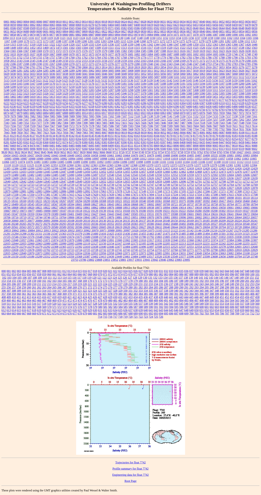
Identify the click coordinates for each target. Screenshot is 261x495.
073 (115, 274)
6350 (46, 106)
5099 (163, 77)
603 (217, 306)
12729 (70, 184)
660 (247, 310)
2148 (52, 60)
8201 (65, 139)
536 (135, 303)
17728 (15, 197)
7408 (111, 122)
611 (257, 306)
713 (257, 313)
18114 (254, 197)
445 (191, 297)
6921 (130, 113)
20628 (150, 227)
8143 (78, 135)
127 (130, 277)
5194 (202, 83)
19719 (22, 217)
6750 (163, 109)
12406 (102, 168)
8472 (19, 145)
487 (146, 300)
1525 (196, 47)
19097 (55, 210)
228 (125, 284)
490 (161, 300)
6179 (228, 100)
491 (166, 300)
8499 (111, 145)
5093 (137, 77)
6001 (241, 96)
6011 (19, 100)
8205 (85, 139)
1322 (52, 44)
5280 (72, 90)
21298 (22, 233)
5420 (98, 96)
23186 (30, 256)
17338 (14, 194)
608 (242, 306)
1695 (215, 54)
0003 (19, 21)
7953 (59, 132)
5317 (241, 90)
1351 (202, 44)
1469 (46, 47)
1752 (19, 57)
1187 (52, 41)
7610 (228, 126)
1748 (248, 54)
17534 (174, 194)
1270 (149, 41)
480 (110, 300)
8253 (228, 139)
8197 (39, 139)
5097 (157, 77)
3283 (33, 70)
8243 (202, 139)
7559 (33, 126)
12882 (30, 191)
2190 (39, 64)
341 (181, 290)
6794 (228, 109)
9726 (122, 152)
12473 (222, 171)
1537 (235, 47)
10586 (222, 155)
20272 (38, 223)
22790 (214, 250)
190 (191, 280)
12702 (206, 181)
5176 (91, 83)
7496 (189, 122)
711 (247, 313)
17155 (150, 191)
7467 (176, 122)
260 (29, 287)
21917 (150, 240)
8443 (209, 142)
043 (222, 271)
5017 (189, 70)
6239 (59, 103)
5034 (39, 73)
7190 (98, 119)
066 (80, 274)
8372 (59, 142)
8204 (78, 139)
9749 (141, 152)
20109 (78, 220)
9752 (154, 152)
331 (130, 290)
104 (14, 277)
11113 (247, 161)
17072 (110, 191)
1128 (108, 38)
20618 (110, 227)
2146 (39, 60)
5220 (78, 86)
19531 (150, 214)
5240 (209, 86)
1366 (235, 44)
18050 (158, 197)
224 (105, 284)
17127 (134, 191)
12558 (182, 175)
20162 (182, 220)
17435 (102, 194)
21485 (182, 233)
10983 (246, 155)
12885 (54, 191)
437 (151, 297)
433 (130, 297)
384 (140, 293)
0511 (45, 28)
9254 (65, 148)
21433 (118, 233)
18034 (150, 197)
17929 (78, 197)
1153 (172, 38)
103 (9, 277)
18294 (78, 201)
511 (9, 303)
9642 (37, 152)
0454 (202, 24)
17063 (102, 191)
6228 (46, 103)
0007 (46, 21)
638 (135, 310)
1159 (210, 38)
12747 (150, 184)
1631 (254, 51)
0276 (98, 24)
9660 (89, 152)
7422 (130, 122)
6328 (241, 103)
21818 (198, 237)
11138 (38, 165)
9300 (163, 148)
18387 (198, 201)
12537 (102, 175)
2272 (85, 64)
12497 (94, 175)
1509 (98, 47)
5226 (117, 86)
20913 (47, 230)
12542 (126, 175)
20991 (119, 230)
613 (9, 310)
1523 (189, 47)
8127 (33, 135)
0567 (85, 28)
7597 (157, 126)
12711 (238, 181)
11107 (209, 161)
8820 (163, 145)
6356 (78, 106)
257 (14, 287)
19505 (134, 214)
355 (252, 290)
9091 (6, 148)
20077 (31, 220)
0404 (111, 24)
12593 (222, 175)
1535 (222, 47)
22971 (126, 253)
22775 (198, 250)
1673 (91, 54)
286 (161, 287)
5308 (196, 90)
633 (110, 310)
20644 (174, 227)
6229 (52, 103)
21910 (142, 240)
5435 (163, 96)
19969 (142, 217)
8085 (215, 132)
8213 (137, 139)
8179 (215, 135)
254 (257, 284)
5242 (222, 86)
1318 (33, 44)
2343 (170, 64)
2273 (91, 64)
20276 (46, 223)
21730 (110, 237)
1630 (248, 51)
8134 (52, 135)
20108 (70, 220)
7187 (78, 119)
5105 (202, 77)
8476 (33, 145)
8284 (13, 142)
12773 (14, 188)
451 (222, 297)
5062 (196, 73)
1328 (85, 44)
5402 (13, 96)
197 (227, 280)
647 (181, 310)
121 (99, 277)
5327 (52, 93)
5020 (209, 70)
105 (19, 277)
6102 (170, 100)
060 (49, 274)
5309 (202, 90)
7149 (176, 116)
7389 (72, 122)
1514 (130, 47)
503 (227, 300)
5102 (183, 77)
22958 (110, 253)
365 (44, 293)
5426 (137, 96)
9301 (170, 148)
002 (14, 271)
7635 (46, 129)
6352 (52, 106)
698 (181, 313)
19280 (198, 210)
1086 (209, 34)
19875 (102, 217)
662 (257, 310)
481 (115, 300)
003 (19, 271)
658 (237, 310)
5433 (150, 96)
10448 (62, 155)
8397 (163, 142)
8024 (131, 132)
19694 (254, 214)
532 (115, 303)
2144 (26, 60)
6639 (85, 109)
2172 (202, 60)
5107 (215, 77)
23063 (222, 253)
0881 (72, 34)
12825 (214, 188)
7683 (163, 129)
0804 (65, 31)
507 (247, 300)
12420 (206, 168)
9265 (98, 148)
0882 (78, 34)
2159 (124, 60)
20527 (214, 223)
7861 (33, 132)
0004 (26, 21)
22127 (94, 243)
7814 (235, 129)
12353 (54, 165)
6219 (248, 100)
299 (227, 287)
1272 (162, 41)
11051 (190, 158)
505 (237, 300)
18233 (46, 201)
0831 (150, 31)
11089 (76, 161)
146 (226, 277)
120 (94, 277)
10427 (240, 152)
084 (171, 274)
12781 (70, 188)
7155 (215, 116)
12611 (30, 178)
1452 (33, 47)
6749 (157, 109)
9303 (183, 148)
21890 (102, 240)
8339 (39, 142)
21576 (30, 237)
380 (120, 293)
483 (125, 300)
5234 (170, 86)
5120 (32, 80)
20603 (94, 227)
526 (85, 303)
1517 (150, 47)
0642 (209, 28)
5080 (52, 77)
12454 (118, 171)
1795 (254, 57)
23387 (86, 256)
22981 (150, 253)
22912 (54, 253)
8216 (157, 139)
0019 (111, 21)
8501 (117, 145)
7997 (91, 132)
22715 (54, 250)
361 (24, 293)
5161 (248, 80)
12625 (142, 178)
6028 (98, 100)
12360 (70, 165)
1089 (228, 34)
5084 (78, 77)
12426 (238, 168)
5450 (209, 96)
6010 (13, 100)
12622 (118, 178)
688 (130, 313)
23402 (94, 256)
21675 (78, 237)
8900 (209, 145)
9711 (115, 152)
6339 (33, 106)
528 (95, 303)
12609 (14, 178)
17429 (94, 194)
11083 (45, 161)
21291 (7, 233)
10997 (95, 158)
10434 (7, 155)
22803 (222, 250)
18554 (38, 204)
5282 (85, 90)
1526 (202, 47)
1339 (130, 44)
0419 (150, 24)
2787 (6, 67)
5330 (72, 93)
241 (191, 284)
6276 (78, 103)
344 (196, 290)
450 (217, 297)
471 (64, 300)
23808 (98, 259)
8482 (59, 145)
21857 (22, 240)
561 (3, 306)
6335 (6, 106)
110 (45, 277)
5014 (170, 70)
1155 (184, 38)
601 (206, 306)
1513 (124, 47)
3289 (72, 70)
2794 (46, 67)
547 (191, 303)
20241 (254, 220)
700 (191, 313)
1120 (56, 38)
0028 (143, 21)
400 (222, 293)
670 (39, 313)
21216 (214, 230)
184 (161, 280)
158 (29, 280)
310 (24, 290)
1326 (72, 44)
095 (227, 274)
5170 (52, 83)
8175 (196, 135)
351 (232, 290)
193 (206, 280)
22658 (14, 250)
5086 (91, 77)
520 (54, 303)
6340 (39, 106)
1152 (165, 38)
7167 (26, 119)
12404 (94, 168)
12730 (78, 184)
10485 (158, 155)
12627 (158, 178)
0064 (46, 24)
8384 (111, 142)
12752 (190, 184)
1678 (117, 54)
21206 (206, 230)
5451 (215, 96)
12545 (142, 175)
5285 (104, 90)
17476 (142, 194)
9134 (59, 148)
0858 (13, 34)
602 (212, 306)
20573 (38, 227)
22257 (254, 243)
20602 (86, 227)
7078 (7, 116)
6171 (215, 100)
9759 (187, 152)
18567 (54, 204)
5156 (215, 80)
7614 (254, 126)
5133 (111, 80)
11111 (232, 161)
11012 (142, 158)
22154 (110, 243)
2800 (85, 67)
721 (135, 316)
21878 (62, 240)
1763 (91, 57)
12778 (46, 188)
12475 (230, 171)
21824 (206, 237)
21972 (206, 240)
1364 (222, 44)
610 (252, 306)
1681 (130, 54)
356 (257, 290)
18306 (94, 201)
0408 (137, 24)
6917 (104, 113)
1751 (13, 57)
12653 (110, 181)
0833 (163, 31)
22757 (166, 250)
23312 (46, 256)
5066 (222, 73)
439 (161, 297)
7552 (254, 122)
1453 (39, 47)
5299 (137, 90)
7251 (189, 119)
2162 (137, 60)
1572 (59, 51)
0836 (183, 31)
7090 (78, 116)
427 (100, 297)
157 (24, 280)
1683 (143, 54)
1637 (33, 54)
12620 (102, 178)
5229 (137, 86)
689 (135, 313)
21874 (54, 240)
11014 (150, 158)
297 (217, 287)
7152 (195, 116)
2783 (235, 64)
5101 (176, 77)
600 (201, 306)
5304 (170, 90)
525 (80, 303)
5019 (202, 70)
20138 (150, 220)
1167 (7, 41)
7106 (118, 116)
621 (49, 310)
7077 (254, 113)
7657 (91, 129)
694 (161, 313)
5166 (26, 83)
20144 (158, 220)
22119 (86, 243)
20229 (246, 220)
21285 (245, 230)
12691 (174, 181)
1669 (65, 54)
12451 (94, 171)
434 (135, 297)
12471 (206, 171)
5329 (65, 93)
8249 (215, 139)
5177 (98, 83)
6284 (130, 103)
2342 (163, 64)
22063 (38, 243)
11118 (7, 165)
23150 (14, 256)
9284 (124, 148)
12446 (54, 171)
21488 (190, 233)
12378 (205, 165)
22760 (174, 250)
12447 (62, 171)
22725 (86, 250)
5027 (248, 70)
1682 (137, 54)
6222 (6, 103)
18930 (142, 207)
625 (69, 310)
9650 (56, 152)
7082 (33, 116)
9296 (157, 148)
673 (54, 313)
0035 (189, 21)
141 (201, 277)
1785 (202, 57)
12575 (206, 175)
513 (19, 303)
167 (74, 280)
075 (125, 274)
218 (74, 284)
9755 (167, 152)
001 (9, 271)
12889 (78, 191)
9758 (180, 152)
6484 (222, 106)
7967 (72, 132)
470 (59, 300)
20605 (102, 227)
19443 (110, 214)
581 (105, 306)
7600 (176, 126)
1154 (178, 38)
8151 (111, 135)
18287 (70, 201)
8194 (26, 139)
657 (232, 310)
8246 (209, 139)
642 (156, 310)
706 (222, 313)
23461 (126, 256)
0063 (39, 24)
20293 (62, 223)
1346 (170, 44)
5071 (248, 73)
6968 (176, 113)
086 (181, 274)
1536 (228, 47)
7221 (163, 119)
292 (191, 287)
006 (34, 271)
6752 (176, 109)
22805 (230, 250)
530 (105, 303)
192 (201, 280)
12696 (182, 181)
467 (44, 300)
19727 (30, 217)
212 (44, 284)
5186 (150, 83)
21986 (238, 240)
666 (19, 313)
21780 (142, 237)
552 (217, 303)
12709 (230, 181)
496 (191, 300)
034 (176, 271)
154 (9, 280)
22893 (46, 253)
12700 (190, 181)
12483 (38, 175)
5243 (228, 86)
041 (212, 271)
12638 (246, 178)
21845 (7, 240)
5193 (196, 83)
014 (74, 271)
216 (64, 284)
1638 (39, 54)
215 (59, 284)
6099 (157, 100)
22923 (70, 253)
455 (242, 297)
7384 (65, 122)
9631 (11, 152)
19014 (182, 207)
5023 (222, 70)
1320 (39, 44)
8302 (26, 142)
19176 (134, 210)
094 (222, 274)
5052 (143, 73)
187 (176, 280)
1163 (236, 38)
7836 (248, 129)
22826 (246, 250)
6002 (248, 96)
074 (120, 274)
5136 (130, 80)
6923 (143, 113)
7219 (150, 119)
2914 (196, 67)
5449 (202, 96)
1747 (241, 54)
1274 (175, 41)
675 (64, 313)
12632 (198, 178)
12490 (70, 175)
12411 (142, 168)
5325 (39, 93)
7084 (46, 116)
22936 (86, 253)
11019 (174, 158)
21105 (158, 230)
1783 (189, 57)
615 (19, 310)
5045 (98, 73)
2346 (189, 64)
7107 (124, 116)
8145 (91, 135)
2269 (65, 64)
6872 (248, 109)
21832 (222, 237)
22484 (126, 246)
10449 (70, 155)
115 (69, 277)
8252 (222, 139)
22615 (246, 246)
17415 (70, 194)
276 (110, 287)
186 (171, 280)
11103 (178, 161)
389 (166, 293)
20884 (31, 230)
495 (186, 300)
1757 (52, 57)
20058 (7, 220)
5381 (157, 93)
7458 (170, 122)
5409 (26, 96)
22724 (78, 250)
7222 (170, 119)
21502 (230, 233)
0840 (202, 31)
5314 (222, 90)
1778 (157, 57)
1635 (26, 54)
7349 (19, 122)
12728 (62, 184)
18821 (38, 207)
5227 (124, 86)
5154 (202, 80)
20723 (230, 227)
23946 (162, 259)
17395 (62, 194)
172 (100, 280)
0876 (46, 34)
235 (161, 284)
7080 (20, 116)
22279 (38, 246)
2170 (189, 60)
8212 (130, 139)
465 (34, 300)
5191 (183, 83)
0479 (254, 24)
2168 (176, 60)
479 (105, 300)
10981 (230, 155)
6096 (137, 100)
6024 (72, 100)
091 (206, 274)
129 (140, 277)
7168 (33, 119)
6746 (137, 109)
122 (104, 277)
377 (105, 293)
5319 (254, 90)
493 (176, 300)
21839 (246, 237)
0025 (130, 21)
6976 (202, 113)
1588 (163, 51)
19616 (214, 214)
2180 (248, 60)
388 (161, 293)
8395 (157, 142)
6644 (117, 109)
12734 (94, 184)
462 (19, 300)
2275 (104, 64)
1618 (196, 51)
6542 (6, 109)
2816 (117, 67)
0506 (13, 28)
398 (212, 293)
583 (115, 306)
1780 (170, 57)
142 (206, 277)
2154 (91, 60)
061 (54, 274)
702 (201, 313)
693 (156, 313)
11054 (206, 158)
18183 (30, 201)
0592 (157, 28)
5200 (241, 83)
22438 (94, 246)
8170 (170, 135)
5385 (176, 93)
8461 (248, 142)
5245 (241, 86)
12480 (14, 175)
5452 (222, 96)
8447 (222, 142)
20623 (134, 227)
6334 (254, 103)
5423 (117, 96)
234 (156, 284)
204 (3, 284)
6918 (111, 113)
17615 (230, 194)
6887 (59, 113)
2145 (33, 60)
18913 (126, 207)
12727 (54, 184)
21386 (86, 233)
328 (115, 290)
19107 (63, 210)
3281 (19, 70)
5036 (52, 73)
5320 (6, 93)
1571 (52, 51)
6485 (228, 106)
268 (69, 287)
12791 (142, 188)
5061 (189, 73)
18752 (206, 204)
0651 (6, 31)
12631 (190, 178)
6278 (91, 103)
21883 (86, 240)
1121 (63, 38)
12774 (22, 188)
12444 (38, 171)
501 (217, 300)
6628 (19, 109)
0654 (19, 31)
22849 (22, 253)
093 (217, 274)
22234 (214, 243)
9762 (200, 152)
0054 (235, 21)
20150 (174, 220)
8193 (19, 139)
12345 (46, 165)
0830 (143, 31)
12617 (78, 178)
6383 (143, 106)
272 (90, 287)
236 (166, 284)
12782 (78, 188)
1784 (196, 57)
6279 (98, 103)
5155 (209, 80)
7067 (235, 113)
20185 (206, 220)
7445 (157, 122)
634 (115, 310)
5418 (85, 96)
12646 (54, 181)
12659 (158, 181)
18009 (110, 197)
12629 (174, 178)
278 (120, 287)
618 (34, 310)
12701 (198, 181)
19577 (166, 214)
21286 (253, 230)
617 (29, 310)
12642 (22, 181)
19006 (174, 207)
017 (90, 271)
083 (166, 274)
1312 (247, 41)
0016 (98, 21)
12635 (222, 178)
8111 (248, 132)
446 (196, 297)
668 (29, 313)
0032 (170, 21)
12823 (198, 188)
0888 (98, 34)
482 (120, 300)
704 (212, 313)
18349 (150, 201)
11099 (147, 161)
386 (151, 293)
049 (252, 271)
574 (69, 306)
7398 (85, 122)
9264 (91, 148)
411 (19, 297)
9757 (174, 152)
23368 (78, 256)
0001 (6, 21)
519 (49, 303)
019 (100, 271)
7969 (78, 132)
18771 (238, 204)
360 (19, 293)
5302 (157, 90)
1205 (117, 41)
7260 (228, 119)
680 (90, 313)
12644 (38, 181)
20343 (102, 223)
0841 (209, 31)
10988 (32, 158)
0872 (19, 34)
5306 (183, 90)
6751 (170, 109)
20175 (198, 220)
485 (135, 300)
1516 (143, 47)
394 (191, 293)
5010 (143, 70)
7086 (59, 116)
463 (24, 300)
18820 (30, 207)
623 (59, 310)
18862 (94, 207)
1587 (157, 51)
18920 (134, 207)
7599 (170, 126)
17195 (182, 191)
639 (140, 310)
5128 (85, 80)
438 (156, 297)
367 (54, 293)
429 (110, 297)
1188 (58, 41)
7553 (6, 126)
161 (44, 280)
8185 (248, 135)
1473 (59, 47)
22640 (254, 246)
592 (161, 306)
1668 (59, 54)
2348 (202, 64)
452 (227, 297)
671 (44, 313)
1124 (82, 38)
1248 (136, 41)
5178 (104, 83)
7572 (72, 126)
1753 (26, 57)
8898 (196, 145)
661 (252, 310)
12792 (150, 188)
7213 (124, 119)
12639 (254, 178)
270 (80, 287)
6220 (254, 100)
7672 (143, 129)
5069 (241, 73)
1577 (91, 51)
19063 (238, 207)
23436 (110, 256)
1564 (6, 51)
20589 (62, 227)
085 (176, 274)
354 (247, 290)
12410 (134, 168)
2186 (13, 64)
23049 (198, 253)
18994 (166, 207)
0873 (26, 34)
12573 (198, 175)
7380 (52, 122)
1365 (228, 44)
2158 (117, 60)
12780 (62, 188)
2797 (65, 67)
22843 (14, 253)
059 (44, 274)
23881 (122, 259)
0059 (13, 24)
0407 (130, 24)
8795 (150, 145)
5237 (189, 86)
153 (3, 280)
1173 (45, 41)
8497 (98, 145)
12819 (166, 188)
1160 (217, 38)
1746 (235, 54)
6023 (65, 100)
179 (135, 280)
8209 (111, 139)
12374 (181, 165)
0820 (91, 31)
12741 (118, 184)
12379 (213, 165)
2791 (33, 67)
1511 (111, 47)
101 (257, 274)
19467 (126, 214)
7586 (111, 126)
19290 (206, 210)
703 (206, 313)
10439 (38, 155)
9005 (215, 145)
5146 (195, 80)
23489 (142, 256)
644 (166, 310)
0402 (104, 24)
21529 (254, 233)
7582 (98, 126)
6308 (209, 103)
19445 (118, 214)
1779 (163, 57)
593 (166, 306)
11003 (119, 158)
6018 (33, 100)
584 (120, 306)
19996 (182, 217)
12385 (7, 168)
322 (85, 290)
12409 (126, 168)
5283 (91, 90)
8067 (189, 132)
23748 (254, 256)
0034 (183, 21)
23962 (170, 259)
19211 (166, 210)
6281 (111, 103)
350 (227, 290)
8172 (176, 135)
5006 (117, 70)
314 (44, 290)
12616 (70, 178)
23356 (70, 256)
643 (161, 310)
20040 (222, 217)
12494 (78, 175)
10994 (71, 158)
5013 (163, 70)
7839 (254, 129)
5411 (39, 96)
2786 (254, 64)
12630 (182, 178)
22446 (110, 246)
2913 (189, 67)
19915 (126, 217)
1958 (6, 60)
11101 (162, 161)
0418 (143, 24)
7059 (222, 113)
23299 (38, 256)
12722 (22, 184)
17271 (222, 191)
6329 (248, 103)
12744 (134, 184)
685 (115, 313)
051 (3, 274)
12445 (46, 171)
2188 (26, 64)
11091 (92, 161)
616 (24, 310)
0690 (39, 31)
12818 (158, 188)
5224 (104, 86)
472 (69, 300)
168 (80, 280)
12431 (14, 171)
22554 (198, 246)
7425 (137, 122)
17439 (110, 194)
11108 (217, 161)
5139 (150, 80)
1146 (127, 38)
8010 (118, 132)
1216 (130, 41)
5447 (189, 96)
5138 (143, 80)
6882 (33, 113)
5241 (215, 86)
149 (241, 277)
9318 (235, 148)
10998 (103, 158)
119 (89, 277)
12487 (62, 175)
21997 (254, 240)
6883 (39, 113)
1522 (183, 47)
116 (74, 277)
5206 (248, 83)
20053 (246, 217)
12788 (126, 188)
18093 (214, 197)
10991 (55, 158)
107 (29, 277)
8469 (13, 145)
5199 (235, 83)
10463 (118, 155)
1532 (209, 47)
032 (166, 271)
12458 (150, 171)
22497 (150, 246)
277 (115, 287)
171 (95, 280)
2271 (78, 64)
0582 (124, 28)
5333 (91, 93)
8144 (85, 135)
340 (176, 290)
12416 (174, 168)
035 (181, 271)
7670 (137, 129)
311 (29, 290)
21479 (174, 233)
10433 (256, 152)
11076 (29, 161)
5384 (170, 93)
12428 (246, 168)
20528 (222, 223)
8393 (143, 142)
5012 (157, 70)
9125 (52, 148)
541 (161, 303)
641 (151, 310)
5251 (26, 90)
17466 (126, 194)
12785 (102, 188)
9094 (19, 148)
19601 (190, 214)
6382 (137, 106)
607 (237, 306)
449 (212, 297)
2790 (26, 67)
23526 (158, 256)
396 (201, 293)
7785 (215, 129)
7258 (222, 119)
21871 (46, 240)
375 (95, 293)
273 (95, 287)
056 (29, 274)
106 (24, 277)
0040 (202, 21)
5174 (78, 83)
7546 (228, 122)
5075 (20, 77)
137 (181, 277)
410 (14, 297)
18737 (190, 204)
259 (24, 287)
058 (39, 274)
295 (206, 287)
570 (49, 306)
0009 (52, 21)
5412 (46, 96)
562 (9, 306)
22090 (62, 243)
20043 (230, 217)
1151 (159, 38)
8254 (235, 139)
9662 (96, 152)
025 (130, 271)
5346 (124, 93)
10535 (214, 155)
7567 (52, 126)
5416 (72, 96)
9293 (143, 148)
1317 (26, 44)
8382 (98, 142)
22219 (198, 243)
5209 (13, 86)
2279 (130, 64)
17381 (46, 194)
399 (217, 293)
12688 (166, 181)
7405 (104, 122)
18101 (238, 197)
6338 (26, 106)
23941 (146, 259)
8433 (196, 142)
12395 (46, 168)
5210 (19, 86)
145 (221, 277)
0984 (150, 34)
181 (146, 280)
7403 (98, 122)
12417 (182, 168)
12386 (14, 168)
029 (151, 271)
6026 (85, 100)
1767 (117, 57)
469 (54, 300)
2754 (215, 64)
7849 (13, 132)
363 (34, 293)
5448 (196, 96)
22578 (222, 246)
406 (252, 293)
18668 (134, 204)
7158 (235, 116)
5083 (72, 77)
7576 (85, 126)
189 (186, 280)
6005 (254, 96)
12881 (22, 191)
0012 (72, 21)
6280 (104, 103)
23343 (62, 256)
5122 (45, 80)
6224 (19, 103)
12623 (126, 178)
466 (39, 300)
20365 (134, 223)
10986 (16, 158)
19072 (15, 210)
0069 (78, 24)
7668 (130, 129)
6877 (13, 113)
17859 (39, 197)
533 (120, 303)
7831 (241, 129)
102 (4, 277)
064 (69, 274)
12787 (118, 188)
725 (156, 316)
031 (161, 271)
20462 (166, 223)
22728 (94, 250)
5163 (6, 83)
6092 (111, 100)
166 (69, 280)
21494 (206, 233)
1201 (91, 41)
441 (171, 297)
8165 (150, 135)
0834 (170, 31)
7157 (228, 116)
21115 (166, 230)
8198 (46, 139)
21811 (182, 237)
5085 (85, 77)
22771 (190, 250)
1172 (39, 41)
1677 (111, 54)
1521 (176, 47)
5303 (163, 90)
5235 (176, 86)
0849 (215, 31)
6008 (7, 100)
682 (100, 313)
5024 (228, 70)
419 (59, 297)
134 (165, 277)
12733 (86, 184)
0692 (52, 31)
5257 (52, 90)
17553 (190, 194)
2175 (222, 60)
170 (90, 280)
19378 (46, 214)
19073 (23, 210)
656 (227, 310)
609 (247, 306)
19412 (86, 214)
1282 (228, 41)
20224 (238, 220)
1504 (85, 47)
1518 (157, 47)
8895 (183, 145)
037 (191, 271)
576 (80, 306)
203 (257, 280)
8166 (157, 135)
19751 (54, 217)
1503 (78, 47)
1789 (228, 57)
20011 (206, 217)
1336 (111, 44)
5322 (19, 93)
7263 (248, 119)
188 (181, 280)
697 (176, 313)
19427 (94, 214)
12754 (198, 184)
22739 (110, 250)
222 (95, 284)
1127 (101, 38)
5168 (39, 83)
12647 (62, 181)
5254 (39, 90)
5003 (98, 70)
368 (59, 293)
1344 (157, 44)
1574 (72, 51)
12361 (78, 165)
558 (247, 303)
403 (237, 293)
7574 (78, 126)
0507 (19, 28)
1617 (189, 51)
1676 (104, 54)
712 (252, 313)
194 (212, 280)
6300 (157, 103)
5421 (104, 96)
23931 (138, 259)
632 (105, 310)
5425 (130, 96)
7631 (39, 129)
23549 (174, 256)
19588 (174, 214)
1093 (254, 34)
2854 (163, 67)
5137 (137, 80)
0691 (46, 31)
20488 (174, 223)
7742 (202, 129)
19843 (86, 217)
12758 (222, 184)
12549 (150, 175)
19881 (118, 217)
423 (80, 297)
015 (80, 271)
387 (156, 293)
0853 (235, 31)
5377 (137, 93)
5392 (215, 93)
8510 (124, 145)
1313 (254, 41)
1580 (111, 51)
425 (90, 297)
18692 (150, 204)
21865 (38, 240)
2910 (170, 67)
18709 (166, 204)
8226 (183, 139)
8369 (52, 142)
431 (120, 297)
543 (171, 303)
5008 (130, 70)
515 (29, 303)
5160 (241, 80)
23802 (90, 259)
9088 (254, 145)
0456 (215, 24)
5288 (117, 90)
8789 (143, 145)
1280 (215, 41)
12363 (94, 165)
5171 (59, 83)
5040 (78, 73)
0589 (143, 28)
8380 (85, 142)
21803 (158, 237)
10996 (87, 158)
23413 (102, 256)
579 (95, 306)
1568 (33, 51)
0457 (222, 24)
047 (242, 271)
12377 (197, 165)
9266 (104, 148)
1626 (241, 51)
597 (186, 306)
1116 (31, 38)
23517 (150, 256)
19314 (230, 210)
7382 (59, 122)
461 (14, 300)
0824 (117, 31)
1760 (72, 57)
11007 (127, 158)
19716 (14, 217)
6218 (241, 100)
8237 (196, 139)
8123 (13, 135)
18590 (62, 204)
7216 (143, 119)
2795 (52, 67)
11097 (131, 161)
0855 (248, 31)
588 (140, 306)
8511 (130, 145)
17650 (238, 194)
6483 (215, 106)
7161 (254, 116)
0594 (170, 28)
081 (156, 274)
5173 (72, 83)
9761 (193, 152)
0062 (33, 24)
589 (146, 306)
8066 (183, 132)
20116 (94, 220)
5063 (202, 73)
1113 (12, 38)
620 (44, 310)
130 (145, 277)
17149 (142, 191)
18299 (86, 201)
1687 (170, 54)
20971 (103, 230)
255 (3, 287)
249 (232, 284)
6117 (195, 100)
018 (95, 271)
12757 (214, 184)
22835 (7, 253)
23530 (166, 256)
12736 (102, 184)
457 (252, 297)
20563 (22, 227)
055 (24, 274)
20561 (14, 227)
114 (64, 277)
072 (110, 274)
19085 (39, 210)
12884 (46, 191)
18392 (206, 201)
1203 (104, 41)
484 (130, 300)
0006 (39, 21)
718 (120, 316)
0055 (241, 21)
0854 (241, 31)
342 (186, 290)
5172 (65, 83)
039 (201, 271)
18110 (246, 197)
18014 (126, 197)
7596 (150, 126)
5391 (209, 93)
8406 (176, 142)
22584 (230, 246)
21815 (190, 237)
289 (176, 287)
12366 (118, 165)
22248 (238, 243)
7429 (150, 122)
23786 (82, 259)
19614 (206, 214)
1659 (46, 54)
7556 (13, 126)
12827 (230, 188)
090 (201, 274)
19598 (182, 214)
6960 (157, 113)
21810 (174, 237)
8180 (222, 135)
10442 (46, 155)
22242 (222, 243)
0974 (137, 34)
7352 (26, 122)
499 (206, 300)
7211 (111, 119)
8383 (104, 142)
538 (146, 303)
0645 (228, 28)
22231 (206, 243)
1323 (59, 44)
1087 (215, 34)
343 (191, 290)
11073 (13, 161)
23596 (190, 256)
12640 (7, 181)
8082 (209, 132)
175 (115, 280)
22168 (126, 243)
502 (222, 300)
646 (176, 310)
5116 (13, 80)
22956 (102, 253)
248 (227, 284)
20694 (206, 227)
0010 (59, 21)
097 (237, 274)
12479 (7, 175)
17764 (23, 197)
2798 (72, 67)
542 (166, 303)
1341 (143, 44)
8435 (202, 142)
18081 (198, 197)
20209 (222, 220)
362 (29, 293)
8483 (65, 145)
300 (232, 287)
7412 (117, 122)
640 (146, 310)
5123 (52, 80)
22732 (102, 250)
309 (19, 290)
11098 (139, 161)
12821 (182, 188)
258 (19, 287)
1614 (170, 51)
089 (196, 274)
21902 (126, 240)
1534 (215, 47)
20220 (230, 220)
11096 (123, 161)
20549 (7, 227)
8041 (150, 132)
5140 (156, 80)
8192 (13, 139)
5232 (157, 86)
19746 (46, 217)
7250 (183, 119)
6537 (254, 106)
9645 (43, 152)
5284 (98, 90)
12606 (246, 175)
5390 (202, 93)
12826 (222, 188)
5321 (13, 93)
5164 (13, 83)
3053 (222, 67)
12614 (54, 178)
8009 (111, 132)
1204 (110, 41)
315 (49, 290)
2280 (137, 64)
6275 (72, 103)
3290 (78, 70)
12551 (166, 175)
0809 (85, 31)
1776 (143, 57)
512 (14, 303)
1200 (84, 41)
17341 (22, 194)
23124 (254, 253)
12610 (22, 178)
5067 (228, 73)
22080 (46, 243)
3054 (228, 67)
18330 (134, 201)
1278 (201, 41)
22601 (238, 246)
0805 (72, 31)
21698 (94, 237)
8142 (72, 135)
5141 (163, 80)
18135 (7, 201)
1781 (176, 57)
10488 (166, 155)
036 (186, 271)
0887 (91, 34)
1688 (176, 54)
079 (146, 274)
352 (237, 290)
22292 (46, 246)
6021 (52, 100)
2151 (72, 60)
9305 (196, 148)
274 (100, 287)
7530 (209, 122)
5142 (169, 80)
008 (44, 271)
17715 (7, 197)
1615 (176, 51)
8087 (222, 132)
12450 (86, 171)
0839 (196, 31)
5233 (163, 86)
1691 (189, 54)
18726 (182, 204)
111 (50, 277)
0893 (111, 34)
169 (85, 280)
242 (196, 284)
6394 (170, 106)
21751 (118, 237)
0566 (78, 28)
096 (232, 274)
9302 (176, 148)
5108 (222, 77)
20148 (166, 220)
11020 (182, 158)
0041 (209, 21)
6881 (26, 113)
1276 (188, 41)
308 (14, 290)
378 (110, 293)
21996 (246, 240)
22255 (246, 243)
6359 (98, 106)
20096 (55, 220)
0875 (39, 34)
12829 (246, 188)
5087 (98, 77)
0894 (117, 34)
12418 (190, 168)
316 (54, 290)
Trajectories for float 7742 (130, 462)
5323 (26, 93)
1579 (104, 51)
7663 (111, 129)
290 (181, 287)
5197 (222, 83)
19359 (30, 214)
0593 (163, 28)
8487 (85, 145)
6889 (72, 113)
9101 (46, 148)
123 (109, 277)
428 (105, 297)
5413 (52, 96)
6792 (215, 109)
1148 (140, 38)
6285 (137, 103)
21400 (94, 233)
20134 (118, 220)
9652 (63, 152)
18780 (246, 204)
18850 (70, 207)
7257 (215, 119)
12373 (173, 165)
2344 (176, 64)
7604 (196, 126)
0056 (248, 21)
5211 (26, 86)
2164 (150, 60)
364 (39, 293)
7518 (202, 122)
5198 (228, 83)
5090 (118, 77)
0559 (59, 28)
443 (181, 297)
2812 (91, 67)
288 (171, 287)
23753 (74, 259)
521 (59, 303)
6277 (85, 103)
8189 (6, 139)
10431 (248, 152)
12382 (237, 165)
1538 (241, 47)
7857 (26, 132)
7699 (183, 129)
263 (44, 287)
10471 (142, 155)
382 (130, 293)
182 (151, 280)
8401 (170, 142)
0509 (33, 28)
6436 (209, 106)
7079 (13, 116)
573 (64, 306)
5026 (241, 70)
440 (166, 297)
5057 (170, 73)
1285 (234, 41)
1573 (65, 51)
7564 (46, 126)
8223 (176, 139)
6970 (183, 113)
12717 (14, 184)
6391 (150, 106)
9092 (13, 148)
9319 (241, 148)
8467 (6, 145)
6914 (85, 113)
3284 (39, 70)
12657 (142, 181)
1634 (19, 54)
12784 (94, 188)
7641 (52, 129)
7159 (241, 116)
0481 (6, 28)
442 (176, 297)
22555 (206, 246)
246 (217, 284)
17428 (86, 194)
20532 (230, 223)
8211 (124, 139)
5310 (209, 90)
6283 (124, 103)
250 (237, 284)
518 (44, 303)
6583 (13, 109)
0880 (65, 34)
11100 (155, 161)
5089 (111, 77)
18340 (142, 201)
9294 (150, 148)
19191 (150, 210)
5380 (150, 93)
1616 (183, 51)
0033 (176, 21)
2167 (170, 60)
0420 (157, 24)
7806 (228, 129)
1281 (221, 41)
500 (212, 300)
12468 (198, 171)
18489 (14, 204)
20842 (15, 230)
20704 (222, 227)
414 (34, 297)
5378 (143, 93)
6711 (124, 109)
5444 (170, 96)
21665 (54, 237)
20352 (110, 223)
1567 (26, 51)
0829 (137, 31)
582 (110, 306)
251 (242, 284)
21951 (182, 240)
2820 (143, 67)
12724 (38, 184)
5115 (6, 80)
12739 (110, 184)
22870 (30, 253)
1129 (114, 38)
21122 (174, 230)
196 (222, 280)
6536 (248, 106)
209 (29, 284)
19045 (214, 207)
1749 (254, 54)
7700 (189, 129)
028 (146, 271)
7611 (235, 126)
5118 (19, 80)
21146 (198, 230)
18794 (254, 204)
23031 (182, 253)
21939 (166, 240)
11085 (60, 161)
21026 (134, 230)
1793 (248, 57)
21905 (134, 240)
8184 (241, 135)
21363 (62, 233)
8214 (143, 139)
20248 (14, 223)
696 (171, 313)
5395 (222, 93)
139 (191, 277)
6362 (117, 106)
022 (115, 271)
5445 (176, 96)
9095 (26, 148)
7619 (19, 129)
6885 (52, 113)
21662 (46, 237)
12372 (165, 165)
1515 (137, 47)
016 (85, 271)
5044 (91, 73)
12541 (118, 175)
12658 (150, 181)
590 (151, 306)
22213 (182, 243)
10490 (174, 155)
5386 (183, 93)
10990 (47, 158)
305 (257, 287)
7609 (222, 126)
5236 (183, 86)
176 (120, 280)
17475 (134, 194)
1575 (78, 51)
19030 (206, 207)
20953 (79, 230)
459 (3, 300)
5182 (130, 83)
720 (130, 316)
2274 (98, 64)
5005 (111, 70)
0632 (183, 28)
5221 (85, 86)
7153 (202, 116)
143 (211, 277)
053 (14, 274)
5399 (248, 93)
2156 (104, 60)
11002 (111, 158)
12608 (7, 178)
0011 (65, 21)
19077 (31, 210)
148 (236, 277)
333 (140, 290)
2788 (13, 67)
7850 (20, 132)
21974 (214, 240)
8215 (150, 139)
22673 (22, 250)
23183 (22, 256)
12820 (174, 188)
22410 (86, 246)
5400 (254, 93)
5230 (143, 86)
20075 (23, 220)
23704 (238, 256)
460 (9, 300)
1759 (65, 57)
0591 (150, 28)
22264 (7, 246)
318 (64, 290)
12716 (7, 184)
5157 (222, 80)
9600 (248, 148)
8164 (143, 135)
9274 (111, 148)
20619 (118, 227)
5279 (65, 90)
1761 (78, 57)
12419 (198, 168)
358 (9, 293)
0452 (189, 24)
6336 (13, 106)
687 (125, 313)
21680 (86, 237)
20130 (102, 220)
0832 (157, 31)
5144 (182, 80)
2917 (215, 67)
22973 (142, 253)
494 (181, 300)
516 (34, 303)
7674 (150, 129)
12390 (30, 168)
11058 (229, 158)
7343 (6, 122)
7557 (19, 126)
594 (171, 306)
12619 (94, 178)
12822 (190, 188)
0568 (91, 28)
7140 (163, 116)
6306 (196, 103)
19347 (14, 214)
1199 (77, 41)
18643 (110, 204)
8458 (241, 142)
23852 (114, 259)
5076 (26, 77)
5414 (59, 96)
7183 (52, 119)
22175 (134, 243)
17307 (230, 191)
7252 (196, 119)
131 (150, 277)
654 (217, 310)
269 (74, 287)
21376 (70, 233)
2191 (46, 64)
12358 (62, 165)
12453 (110, 171)
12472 (214, 171)
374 (90, 293)
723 (146, 316)
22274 (22, 246)
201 (247, 280)
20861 (23, 230)
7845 (7, 132)
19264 (190, 210)
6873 (254, 109)
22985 (158, 253)
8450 (228, 142)
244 (206, 284)
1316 (19, 44)
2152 (78, 60)
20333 (86, 223)
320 (74, 290)
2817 (124, 67)
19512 (142, 214)
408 (3, 297)
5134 (117, 80)
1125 (88, 38)
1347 (176, 44)
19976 (158, 217)
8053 (170, 132)
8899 (202, 145)
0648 (241, 28)
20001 (190, 217)
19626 (222, 214)
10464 (126, 155)
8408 (183, 142)
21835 (230, 237)
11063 (245, 158)
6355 (72, 106)
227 (120, 284)
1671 (78, 54)
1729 (228, 54)
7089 (72, 116)
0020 (117, 21)
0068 (72, 24)
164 (59, 280)
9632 (17, 152)
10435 (14, 155)
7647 (65, 129)
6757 (209, 109)
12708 (222, 181)
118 (84, 277)
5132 (104, 80)
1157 (197, 38)
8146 (98, 135)
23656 (222, 256)
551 (212, 303)
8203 (72, 139)
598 (191, 306)
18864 (102, 207)
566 (29, 306)
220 (85, 284)
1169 (20, 41)
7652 (85, 129)
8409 (189, 142)
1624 (228, 51)
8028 (137, 132)
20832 (254, 227)
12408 (118, 168)
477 (95, 300)
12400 (70, 168)
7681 (157, 129)
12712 (246, 181)
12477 (246, 171)
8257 (241, 139)
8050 (157, 132)
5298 (130, 90)
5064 (209, 73)
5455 (235, 96)
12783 (86, 188)
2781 (222, 64)
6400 (189, 106)
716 (110, 316)
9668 (109, 152)
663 (3, 313)
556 (237, 303)
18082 (206, 197)
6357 (85, 106)
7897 (39, 132)
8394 (150, 142)
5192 (189, 83)
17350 (30, 194)
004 (24, 271)
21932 (158, 240)
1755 (39, 57)
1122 (69, 38)
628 (85, 310)
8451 (235, 142)
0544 (52, 28)
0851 (222, 31)
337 (161, 290)
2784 (241, 64)
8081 (202, 132)
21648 (38, 237)
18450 (238, 201)
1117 (37, 38)
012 (64, 271)
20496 (190, 223)
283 (146, 287)
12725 (46, 184)
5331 (78, 93)
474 (80, 300)
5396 (228, 93)
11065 (253, 158)
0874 (33, 34)
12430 (7, 171)
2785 (248, 64)
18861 (86, 207)
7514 (196, 122)
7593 (130, 126)
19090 (47, 210)
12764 (230, 184)
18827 (54, 207)
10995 (79, 158)
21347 (54, 233)
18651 (118, 204)
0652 (13, 31)
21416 (102, 233)
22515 (166, 246)
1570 (46, 51)
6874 (6, 113)
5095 (150, 77)
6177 (222, 100)
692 (151, 313)
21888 (94, 240)
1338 (124, 44)
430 (115, 297)
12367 (126, 165)
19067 (7, 210)
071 (105, 274)
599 (196, 306)
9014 (222, 145)
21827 (214, 237)
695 (166, 313)
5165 (19, 83)
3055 (235, 67)
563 (14, 306)
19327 (246, 210)
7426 (143, 122)
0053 (228, 21)
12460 (166, 171)
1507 (91, 47)
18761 (222, 204)
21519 (238, 233)
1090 (235, 34)
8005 (98, 132)
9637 (30, 152)
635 (120, 310)
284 (151, 287)
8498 (104, 145)
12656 (134, 181)
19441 (102, 214)
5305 (176, 90)
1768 (124, 57)
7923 (46, 132)
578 (90, 306)
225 (110, 284)
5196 (215, 83)
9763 (207, 152)
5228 (130, 86)
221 (90, 284)
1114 (18, 38)
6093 (118, 100)
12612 (38, 178)
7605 (202, 126)
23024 (174, 253)
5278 (59, 90)
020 (105, 271)
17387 (54, 194)
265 (54, 287)
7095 (91, 116)
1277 (195, 41)
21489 (198, 233)
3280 (13, 70)
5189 (170, 83)
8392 (137, 142)
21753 (126, 237)
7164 (6, 119)
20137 (142, 220)
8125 (19, 135)
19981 (166, 217)
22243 (230, 243)
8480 (46, 145)
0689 (33, 31)
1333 (91, 44)
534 (125, 303)
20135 (126, 220)
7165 (13, 119)
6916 (98, 113)
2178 (235, 60)
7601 (183, 126)
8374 (65, 142)
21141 (182, 230)
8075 (196, 132)
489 (156, 300)
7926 (52, 132)
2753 (209, 64)
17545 (182, 194)
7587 (117, 126)
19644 (238, 214)
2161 (130, 60)
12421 (214, 168)
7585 (104, 126)
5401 (6, 96)
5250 (19, 90)
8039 (144, 132)
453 (232, 297)
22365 (62, 246)
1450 (19, 47)
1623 (222, 51)
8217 (163, 139)
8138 (59, 135)
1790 (235, 57)
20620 (126, 227)
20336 (94, 223)
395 (196, 293)
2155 (98, 60)
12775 (30, 188)
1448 (6, 47)
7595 (143, 126)
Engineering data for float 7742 (130, 474)
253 (252, 284)
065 (74, 274)
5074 (13, 77)
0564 (65, 28)
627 (80, 310)
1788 (222, 57)
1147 (133, 38)
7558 (26, 126)
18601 (78, 204)
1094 (6, 38)
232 (146, 284)
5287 (111, 90)
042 (217, 271)
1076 (183, 34)
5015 (176, 70)
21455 (142, 233)
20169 (190, 220)
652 (206, 310)
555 (232, 303)
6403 (202, 106)
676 (69, 313)
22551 (190, 246)
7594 (137, 126)
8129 (39, 135)
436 (146, 297)
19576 (158, 214)
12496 (86, 175)
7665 (117, 129)
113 (59, 277)
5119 (26, 80)
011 (59, 271)
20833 (7, 230)
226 (115, 284)
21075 (150, 230)
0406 (124, 24)
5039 (72, 73)
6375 (124, 106)
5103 (189, 77)
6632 (46, 109)
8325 (33, 142)
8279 (254, 139)
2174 (215, 60)
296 (212, 287)
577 (85, 306)
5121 (39, 80)
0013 (78, 21)
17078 (118, 191)
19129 (94, 210)
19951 (134, 217)
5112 (241, 77)
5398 (241, 93)
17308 (238, 191)
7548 (241, 122)
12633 (206, 178)
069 (95, 274)
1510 (104, 47)
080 (151, 274)
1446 (254, 44)
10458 (94, 155)
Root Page (130, 480)
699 (186, 313)
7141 (169, 116)
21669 (62, 237)
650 (196, 310)
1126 (95, 38)
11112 (240, 161)
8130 (46, 135)
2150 (65, 60)
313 (39, 290)
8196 (33, 139)
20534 (238, 223)
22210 (174, 243)
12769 (254, 184)
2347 (196, 64)
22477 (118, 246)
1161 (223, 38)
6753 (183, 109)
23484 (134, 256)
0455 (209, 24)
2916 (209, 67)
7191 (104, 119)
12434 (30, 171)
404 (242, 293)
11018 (166, 158)
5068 (235, 73)
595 (176, 306)
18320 (110, 201)
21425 (110, 233)
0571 (111, 28)
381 (125, 293)
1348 (183, 44)
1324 (65, 44)
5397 (235, 93)
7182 (46, 119)
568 (39, 306)
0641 (202, 28)
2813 (98, 67)
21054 (142, 230)
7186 (72, 119)
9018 (235, 145)
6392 (157, 106)
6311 (228, 103)
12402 (86, 168)
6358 (91, 106)
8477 (39, 145)
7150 (182, 116)
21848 (14, 240)
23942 (154, 259)
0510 (39, 28)
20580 (54, 227)
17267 (214, 191)
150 (247, 277)
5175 (85, 83)
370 (69, 293)
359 (14, 293)
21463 (150, 233)
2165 (157, 60)
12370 (150, 165)
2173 (209, 60)
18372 (174, 201)
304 (252, 287)
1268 (143, 41)
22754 (150, 250)
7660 (98, 129)
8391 (130, 142)
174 (110, 280)
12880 (14, 191)
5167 (33, 83)
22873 (38, 253)
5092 (131, 77)
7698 (176, 129)
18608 (86, 204)
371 (74, 293)
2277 (117, 64)
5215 (52, 86)
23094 (238, 253)
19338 (254, 210)
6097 (144, 100)
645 (171, 310)
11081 (37, 161)
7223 (176, 119)
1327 (78, 44)
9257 (78, 148)
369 (64, 293)
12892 (86, 191)
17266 (206, 191)
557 (242, 303)
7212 (117, 119)
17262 (198, 191)
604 (222, 306)
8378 (78, 142)
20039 (214, 217)
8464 (254, 142)
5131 (98, 80)
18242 (54, 201)
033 (171, 271)
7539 (215, 122)
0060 (19, 24)
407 (257, 293)
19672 (246, 214)
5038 (65, 73)
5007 (124, 70)
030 (156, 271)
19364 (38, 214)
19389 (54, 214)
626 (74, 310)
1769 (130, 57)
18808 (14, 207)
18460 (246, 201)
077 (135, 274)
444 (186, 297)
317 (59, 290)
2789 (19, 67)
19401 (70, 214)
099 (247, 274)
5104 (196, 77)
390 (171, 293)
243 (201, 284)
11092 (100, 161)
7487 (183, 122)
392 (181, 293)
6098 (150, 100)
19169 (126, 210)
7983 (85, 132)
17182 (174, 191)
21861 (30, 240)
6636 (65, 109)
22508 (158, 246)
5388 (189, 93)
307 (9, 290)
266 (59, 287)
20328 (70, 223)
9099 (39, 148)
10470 (134, 155)
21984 (230, 240)
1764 (98, 57)
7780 (209, 129)
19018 (198, 207)
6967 (170, 113)
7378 (46, 122)
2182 (6, 64)
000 (3, 271)
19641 (230, 214)
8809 (157, 145)
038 (196, 271)
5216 (59, 86)
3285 (46, 70)
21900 (118, 240)
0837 (189, 31)
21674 (70, 237)
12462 (182, 171)
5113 (248, 77)
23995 (186, 259)
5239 (202, 86)
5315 (228, 90)
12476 (238, 171)
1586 (150, 51)
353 (242, 290)
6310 (222, 103)
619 (39, 310)
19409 (78, 214)
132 (155, 277)
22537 (182, 246)
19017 (190, 207)
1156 (191, 38)
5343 (111, 93)
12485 (54, 175)
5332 (85, 93)
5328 (59, 93)
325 (100, 290)
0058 (6, 24)
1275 (182, 41)
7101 (104, 116)
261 (34, 287)
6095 (131, 100)
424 (85, 297)
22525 (174, 246)
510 (3, 303)
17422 (78, 194)
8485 (72, 145)
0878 (59, 34)
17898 (63, 197)
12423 (222, 168)
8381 (91, 142)
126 (125, 277)
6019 (39, 100)
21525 (246, 233)
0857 (6, 34)
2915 (202, 67)
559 (252, 303)
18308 (102, 201)
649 (191, 310)
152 (257, 277)
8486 (78, 145)
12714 (254, 181)
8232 (189, 139)
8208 (104, 139)
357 (3, 293)
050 (257, 271)
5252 (33, 90)
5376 (130, 93)
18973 (158, 207)
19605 (198, 214)
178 (130, 280)
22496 (142, 246)
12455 (126, 171)
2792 (39, 67)
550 (206, 303)
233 (151, 284)
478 (100, 300)
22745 (134, 250)
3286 (52, 70)
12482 (30, 175)
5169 (46, 83)
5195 (209, 83)
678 (80, 313)
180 (140, 280)
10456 (86, 155)
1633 (13, 54)
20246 (7, 223)
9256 (72, 148)
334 (146, 290)
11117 (255, 161)
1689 (183, 54)
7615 (6, 129)
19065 (246, 207)
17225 (190, 191)
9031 (248, 145)
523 (69, 303)
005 (29, 271)
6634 (59, 109)
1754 (33, 57)
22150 (102, 243)
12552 (174, 175)
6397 (183, 106)
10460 (102, 155)
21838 (238, 237)
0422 (170, 24)
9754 (161, 152)
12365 (110, 165)
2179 (241, 60)
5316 (235, 90)
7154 (209, 116)
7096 (98, 116)
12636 (230, 178)
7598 (163, 126)
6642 (104, 109)
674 (59, 313)
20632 (158, 227)
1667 (52, 54)
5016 (183, 70)
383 (135, 293)
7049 (209, 113)
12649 (78, 181)
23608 (214, 256)
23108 (246, 253)
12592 (214, 175)
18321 (118, 201)
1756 (46, 57)
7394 (78, 122)
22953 (94, 253)
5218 (72, 86)
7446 (163, 122)
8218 (170, 139)
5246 (248, 86)
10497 (198, 155)
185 (166, 280)
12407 (110, 168)
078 (140, 274)
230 (135, 284)
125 (120, 277)
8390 (124, 142)
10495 (190, 155)
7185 (65, 119)
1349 (189, 44)
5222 (91, 86)
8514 (137, 145)
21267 (229, 230)
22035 (7, 243)
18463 (254, 201)
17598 (214, 194)
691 (146, 313)
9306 (202, 148)
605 (227, 306)
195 (217, 280)
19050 (222, 207)
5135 (124, 80)
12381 (229, 165)
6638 (78, 109)
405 (247, 293)
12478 (254, 171)
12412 (150, 168)
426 (95, 297)
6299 (150, 103)
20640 (166, 227)
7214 (130, 119)
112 (54, 277)
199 (237, 280)
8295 (19, 142)
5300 (143, 90)
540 (156, 303)
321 (80, 290)
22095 (70, 243)
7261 (235, 119)
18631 (102, 204)
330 (125, 290)
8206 (91, 139)
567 (34, 306)
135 (170, 277)
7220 (157, 119)
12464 (190, 171)
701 (196, 313)
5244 (235, 86)
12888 (70, 191)
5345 (117, 93)
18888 (118, 207)
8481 (52, 145)
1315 (13, 44)
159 (34, 280)
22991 (166, 253)
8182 (228, 135)
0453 (196, 24)
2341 (157, 64)
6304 (183, 103)
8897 (189, 145)
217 (69, 284)
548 (196, 303)
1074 (170, 34)
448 (206, 297)
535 (130, 303)
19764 (62, 217)
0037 (196, 21)
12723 (30, 184)
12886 (62, 191)
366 (49, 293)
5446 (183, 96)
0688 (26, 31)
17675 (246, 194)
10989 (40, 158)
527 (90, 303)
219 (80, 284)
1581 (117, 51)
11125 (30, 165)
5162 (254, 80)
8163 (137, 135)
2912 (183, 67)
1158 (204, 38)
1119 (50, 38)
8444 (215, 142)
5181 (124, 83)
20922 (55, 230)
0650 (254, 28)
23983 (178, 259)
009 (49, 271)
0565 (72, 28)
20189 (214, 220)
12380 (221, 165)
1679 (124, 54)
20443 (158, 223)
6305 (189, 103)
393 (186, 293)
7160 (248, 116)
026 (135, 271)
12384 (253, 165)
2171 (196, 60)
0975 (143, 34)
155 (14, 280)
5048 (117, 73)
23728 (246, 256)
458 (257, 297)
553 (222, 303)
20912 (39, 230)
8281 (6, 142)
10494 (182, 155)
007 (39, 271)
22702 (46, 250)
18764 (230, 204)
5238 (196, 86)
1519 (163, 47)
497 (196, 300)
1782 (183, 57)
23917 (130, 259)
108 (34, 277)
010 (54, 271)
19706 (7, 217)
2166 (163, 60)
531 (110, 303)
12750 (174, 184)
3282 (26, 70)
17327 (254, 191)
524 (74, 303)
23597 (198, 256)
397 (206, 293)
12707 (214, 181)
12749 (166, 184)
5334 (98, 93)
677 (74, 313)
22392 (78, 246)
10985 (8, 158)
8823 (170, 145)
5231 (150, 86)
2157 (111, 60)
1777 (150, 57)
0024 (124, 21)
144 (216, 277)
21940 (174, 240)
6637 (72, 109)
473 (74, 300)
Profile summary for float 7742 (130, 468)
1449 (13, 47)
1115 (25, 38)
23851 (106, 259)
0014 (85, 21)
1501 (65, 47)
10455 (78, 155)
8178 (209, 135)
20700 (214, 227)
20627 (142, 227)
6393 (163, 106)
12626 (150, 178)
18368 (166, 201)
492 (171, 300)
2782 (228, 64)
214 (54, 284)
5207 (254, 83)
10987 (24, 158)
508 (252, 300)
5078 (39, 77)
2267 (52, 64)
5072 (254, 73)
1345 (163, 44)
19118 (78, 210)
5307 (189, 90)
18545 (30, 204)
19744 (38, 217)
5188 (163, 83)
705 (217, 313)
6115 (189, 100)
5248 (6, 90)
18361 (158, 201)
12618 (86, 178)
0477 (241, 24)
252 (247, 284)
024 (125, 271)
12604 (230, 175)
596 (181, 306)
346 (206, 290)
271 (85, 287)
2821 (150, 67)
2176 (228, 60)
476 (90, 300)
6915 (91, 113)
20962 (87, 230)
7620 (26, 129)
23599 (206, 256)
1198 (71, 41)
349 (222, 290)
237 (171, 284)
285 (156, 287)
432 (125, 297)
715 (105, 316)
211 (39, 284)
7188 (85, 119)
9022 (241, 145)
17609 (222, 194)
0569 (98, 28)
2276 (111, 64)
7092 (85, 116)
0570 (104, 28)
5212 (33, 86)
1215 (123, 41)
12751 (182, 184)
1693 (202, 54)
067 (85, 274)
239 (181, 284)
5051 (137, 73)
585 (125, 306)
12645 (46, 181)
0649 (248, 28)
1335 (104, 44)
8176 (202, 135)
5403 (19, 96)
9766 (226, 152)
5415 (65, 96)
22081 (54, 243)
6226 (33, 103)
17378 (38, 194)
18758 (214, 204)
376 (100, 293)
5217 (65, 86)
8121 (6, 135)
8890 (176, 145)
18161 (14, 201)
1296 (241, 41)
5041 (85, 73)
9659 (83, 152)
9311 (209, 148)
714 (100, 316)
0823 (111, 31)
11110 (224, 161)
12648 (70, 181)
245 (212, 284)
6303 (176, 103)
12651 (94, 181)
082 (161, 274)
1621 (209, 51)
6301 (163, 103)
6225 (26, 103)
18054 (166, 197)
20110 (86, 220)
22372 (70, 246)
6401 (196, 106)
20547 (254, 223)
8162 (130, 135)
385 (146, 293)
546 (186, 303)
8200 (59, 139)
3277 (248, 67)
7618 (13, 129)
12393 (38, 168)
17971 (94, 197)
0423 (176, 24)
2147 (46, 60)
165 (64, 280)
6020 (46, 100)
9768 (233, 152)
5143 (176, 80)
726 (161, 316)
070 (100, 274)
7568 (59, 126)
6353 (59, 106)
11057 (221, 158)
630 (95, 310)
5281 (78, 90)
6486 (235, 106)
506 (242, 300)
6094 (124, 100)
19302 (222, 210)
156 (19, 280)
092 (212, 274)
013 (69, 271)
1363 (215, 44)
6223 (13, 103)
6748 (150, 109)
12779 (54, 188)
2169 (183, 60)
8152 (117, 135)
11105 (194, 161)
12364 (102, 165)
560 (257, 303)
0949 (124, 34)
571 (54, 306)
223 (100, 284)
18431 (230, 201)
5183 (137, 83)
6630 (33, 109)
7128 (143, 116)
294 (201, 287)
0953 (130, 34)
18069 (190, 197)
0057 (254, 21)
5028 (254, 70)
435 (140, 297)
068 (90, 274)
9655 (69, 152)
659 (242, 310)
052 (9, 274)
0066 (59, 24)
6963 (163, 113)
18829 (62, 207)
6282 (117, 103)
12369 (142, 165)
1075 (176, 34)
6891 (78, 113)
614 (14, 310)
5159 (235, 80)
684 (110, 313)
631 (100, 310)
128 (135, 277)
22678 (30, 250)
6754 (189, 109)
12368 (134, 165)
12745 (142, 184)
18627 (94, 204)
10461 (110, 155)
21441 (134, 233)
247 (222, 284)
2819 (137, 67)
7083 (39, 116)
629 (90, 310)
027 (140, 271)
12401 (78, 168)
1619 (202, 51)
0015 (91, 21)
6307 (202, 103)
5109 (228, 77)
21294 (14, 233)
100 (252, 274)
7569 (65, 126)
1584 (137, 51)
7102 (111, 116)
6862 (241, 109)
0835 (176, 31)
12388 (22, 168)
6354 (65, 106)
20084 (39, 220)
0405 (117, 24)
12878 (254, 188)
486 (140, 300)
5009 (137, 70)
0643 (215, 28)
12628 (166, 178)
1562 (248, 47)
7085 (52, 116)
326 (105, 290)
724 (151, 316)
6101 (163, 100)
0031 (163, 21)
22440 (102, 246)
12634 (214, 178)
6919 (117, 113)
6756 (202, 109)
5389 (196, 93)
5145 (189, 80)
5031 (19, 73)
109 (40, 277)
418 (54, 297)
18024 (134, 197)
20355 (118, 223)
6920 (124, 113)
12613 (46, 178)
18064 (174, 197)
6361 (111, 106)
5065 (215, 73)
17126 (126, 191)
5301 (150, 90)
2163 (143, 60)
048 (247, 271)
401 (227, 293)
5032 (26, 73)
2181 (254, 60)
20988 (111, 230)
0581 (117, 28)
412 (24, 297)
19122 (86, 210)
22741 (118, 250)
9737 (128, 152)
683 (105, 313)
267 (64, 287)
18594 (70, 204)
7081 (26, 116)
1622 (215, 51)
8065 (176, 132)
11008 (135, 158)
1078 (196, 34)
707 (227, 313)
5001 (85, 70)
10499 (206, 155)
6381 (130, 106)
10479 (150, 155)
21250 (221, 230)
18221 (38, 201)
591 (156, 306)
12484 (46, 175)
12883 (38, 191)
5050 (130, 73)
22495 (134, 246)
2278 (124, 64)
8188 (254, 135)
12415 (166, 168)
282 (140, 287)
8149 (104, 135)
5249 (13, 90)
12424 (230, 168)
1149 (146, 38)
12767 (238, 184)
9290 (130, 148)
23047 (190, 253)
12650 (86, 181)
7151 (189, 116)
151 (252, 277)
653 (212, 310)
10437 (30, 155)
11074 (21, 161)
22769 (182, 250)
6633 (52, 109)
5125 (65, 80)
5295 (124, 90)
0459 (235, 24)
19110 (70, 210)
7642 (59, 129)
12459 (158, 171)
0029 (150, 21)
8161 (124, 135)
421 (69, 297)
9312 (215, 148)
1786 (209, 57)
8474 (26, 145)
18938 (150, 207)
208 (24, 284)
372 (80, 293)
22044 (14, 243)
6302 (170, 103)
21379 (78, 233)
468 (49, 300)
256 (9, 287)
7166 (19, 119)
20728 (238, 227)
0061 (26, 24)
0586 (137, 28)
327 (110, 290)
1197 (65, 41)
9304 (189, 148)
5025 (235, 70)
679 (85, 313)
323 (90, 290)
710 (242, 313)
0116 (85, 24)
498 (201, 300)
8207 (98, 139)
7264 (254, 119)
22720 (62, 250)
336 (156, 290)
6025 (78, 100)
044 (227, 271)
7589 (124, 126)
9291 (137, 148)
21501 (222, 233)
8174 (189, 135)
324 (95, 290)
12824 (206, 188)
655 (222, 310)
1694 (209, 54)
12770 (7, 188)
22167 (118, 243)
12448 (70, 171)
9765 (220, 152)
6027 (91, 100)
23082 (230, 253)
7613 (248, 126)
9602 (254, 148)
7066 (228, 113)
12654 (118, 181)
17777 (31, 197)
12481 (22, 175)
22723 (70, 250)
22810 (238, 250)
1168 (13, 41)
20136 (134, 220)
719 (125, 316)
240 (186, 284)
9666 (102, 152)
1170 (26, 41)
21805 (166, 237)
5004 (104, 70)
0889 (104, 34)
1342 (150, 44)
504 (232, 300)
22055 (22, 243)
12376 (189, 165)
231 (140, 284)
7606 (209, 126)
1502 (72, 47)
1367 (241, 44)
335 (151, 290)
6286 (143, 103)
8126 (26, 135)
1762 (85, 57)
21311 (38, 233)
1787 (215, 57)
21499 (214, 233)
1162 (229, 38)
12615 (62, 178)
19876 (110, 217)
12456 (134, 171)
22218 (190, 243)
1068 (163, 34)
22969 (118, 253)
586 (130, 306)
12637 (238, 178)
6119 (202, 100)
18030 (142, 197)
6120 (209, 100)
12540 (110, 175)
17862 (47, 197)
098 (242, 274)
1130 (120, 38)
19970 (150, 217)
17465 (118, 194)
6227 (39, 103)
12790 (134, 188)
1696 (222, 54)
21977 (222, 240)
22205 (166, 243)
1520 (170, 47)
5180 (117, 83)
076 (130, 274)
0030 (157, 21)
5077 (33, 77)
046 (237, 271)
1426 (248, 44)
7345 (13, 122)
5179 (111, 83)
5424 (124, 96)
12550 (158, 175)
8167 (163, 135)
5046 (104, 73)
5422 (111, 96)
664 (9, 313)
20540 (246, 223)
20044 (238, 217)
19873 (94, 217)
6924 (150, 113)
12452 (102, 171)
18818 (22, 207)
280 (130, 287)
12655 (126, 181)
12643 (30, 181)
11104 (186, 161)
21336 (46, 233)
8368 (46, 142)
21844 (254, 237)
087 (186, 274)
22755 (158, 250)
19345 (7, 214)
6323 (235, 103)
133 (160, 277)
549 (201, 303)
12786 (110, 188)
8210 (117, 139)
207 (19, 284)
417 (49, 297)
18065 (182, 197)
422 (74, 297)
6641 (98, 109)
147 (231, 277)
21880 (78, 240)
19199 (158, 210)
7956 (65, 132)
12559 (190, 175)
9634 (24, 152)
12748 (158, 184)
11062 (237, 158)
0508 (26, 28)
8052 (163, 132)
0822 (104, 31)
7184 (59, 119)
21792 (150, 237)
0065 (52, 24)
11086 (68, 161)
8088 (228, 132)
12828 (238, 188)
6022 (59, 100)
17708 (254, 194)
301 (237, 287)
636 (125, 310)
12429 (254, 168)
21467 (158, 233)
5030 (13, 73)
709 (237, 313)
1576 (85, 51)
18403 (214, 201)
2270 (72, 64)
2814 (104, 67)
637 (130, 310)
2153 (85, 60)
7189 (91, 119)
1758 (59, 57)
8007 (104, 132)
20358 (126, 223)
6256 (65, 103)
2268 (59, 64)
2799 (78, 67)
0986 (157, 34)
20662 (190, 227)
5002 (91, 70)
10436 (22, 155)
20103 (63, 220)
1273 (169, 41)
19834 (78, 217)
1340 (137, 44)
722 (140, 316)
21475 (166, 233)
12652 (102, 181)
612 (3, 310)
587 (135, 306)
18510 (22, 204)
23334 (54, 256)
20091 (47, 220)
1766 (111, 57)
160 (39, 280)
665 (14, 313)
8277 (248, 139)
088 (191, 274)
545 (181, 303)
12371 (157, 165)
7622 (33, 129)
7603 (189, 126)
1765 (104, 57)
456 (247, 297)
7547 (235, 122)
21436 (126, 233)
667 (24, 313)
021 (110, 271)
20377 (142, 223)
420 (64, 297)
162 (49, 280)
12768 (246, 184)
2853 (157, 67)
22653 (7, 250)
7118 (137, 116)
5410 (33, 96)
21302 (30, 233)
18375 (182, 201)
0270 (91, 24)
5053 (150, 73)
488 (151, 300)
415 (39, 297)
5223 (98, 86)
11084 (52, 161)
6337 (19, 106)
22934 (78, 253)
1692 (196, 54)
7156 (222, 116)
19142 (110, 210)
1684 (150, 54)
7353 (33, 122)
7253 (202, 119)
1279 (208, 41)
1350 (196, 44)
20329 (78, 223)
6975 (196, 113)
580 (100, 306)
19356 (22, 214)
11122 (22, 165)
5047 (111, 73)
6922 (137, 113)
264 (49, 287)
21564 (22, 237)
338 (166, 290)
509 (257, 300)
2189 (33, 64)
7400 (91, 122)
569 (44, 306)
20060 (15, 220)
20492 (182, 223)
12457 (142, 171)
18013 (118, 197)
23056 (214, 253)
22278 (30, 246)
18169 (22, 201)
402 (232, 293)
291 (186, 287)
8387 (117, 142)
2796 (59, 67)
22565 (214, 246)
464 (29, 300)
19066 (254, 207)
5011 (150, 70)
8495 (91, 145)
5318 (248, 90)
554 (227, 303)
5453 (228, 96)
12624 (134, 178)
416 (44, 297)
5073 (7, 77)
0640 (196, 28)
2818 (130, 67)
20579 (46, 227)
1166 (255, 38)
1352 (209, 44)
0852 (228, 31)
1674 (98, 54)
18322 (126, 201)
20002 (198, 217)
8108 (242, 132)
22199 (158, 243)
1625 (235, 51)
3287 (59, 70)
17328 (7, 194)
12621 (110, 178)
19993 (174, 217)
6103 (176, 100)
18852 (78, 207)
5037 (59, 73)
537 (140, 303)
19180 (142, 210)
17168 (158, 191)
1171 (33, 41)
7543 (222, 122)
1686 (163, 54)
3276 (241, 67)
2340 (150, 64)
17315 (246, 191)
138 (186, 277)
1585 (143, 51)
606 (232, 306)
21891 (110, 240)
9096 (33, 148)
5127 (78, 80)
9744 (135, 152)
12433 (22, 171)
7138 (150, 116)
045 (232, 271)
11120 (14, 165)
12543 (134, 175)
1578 (98, 51)
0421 (163, 24)
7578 (91, 126)
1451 (26, 47)
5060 (183, 73)
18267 (62, 201)
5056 (163, 73)
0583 (130, 28)
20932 (71, 230)
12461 (174, 171)
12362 (86, 165)
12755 (206, 184)
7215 (137, 119)
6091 (104, 100)
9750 (148, 152)
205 (9, 284)
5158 (228, 80)
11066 (5, 161)
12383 (245, 165)
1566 (19, 51)
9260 (85, 148)
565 (24, 306)
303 (247, 287)
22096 (78, 243)
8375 (72, 142)
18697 (158, 204)
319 (69, 290)
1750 (6, 57)
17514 (158, 194)
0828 (130, 31)
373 (85, 293)
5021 (215, 70)
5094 (144, 77)
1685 (157, 54)
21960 (190, 240)
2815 (111, 67)
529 (100, 303)
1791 (241, 57)
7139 (156, 116)
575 (74, 306)
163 (54, 280)
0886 (85, 34)
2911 (176, 67)
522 (64, 303)
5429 (143, 96)
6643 (111, 109)
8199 (52, 139)
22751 (142, 250)
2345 (183, 64)
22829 (254, 250)
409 (9, 297)
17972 (102, 197)
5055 (157, 73)
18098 (230, 197)
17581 (206, 194)
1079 (202, 34)
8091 (235, 132)
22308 (54, 246)
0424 (183, 24)
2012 (13, 60)
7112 (130, 116)
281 (135, 287)
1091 (241, 34)
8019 (124, 132)
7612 (241, 126)
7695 (170, 129)
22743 (126, 250)
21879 (70, 240)
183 (156, 280)
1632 (6, 54)
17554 (198, 194)
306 (3, 290)
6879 (19, 113)
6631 (39, 109)
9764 (213, 152)
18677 (142, 204)
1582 (124, 51)
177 (125, 280)
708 (232, 313)
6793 (222, 109)
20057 (254, 217)
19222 (182, 210)
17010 (94, 191)
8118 (254, 132)
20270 (30, 223)
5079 (46, 77)
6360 (104, 106)
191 (196, 280)
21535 (7, 237)
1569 (39, 51)
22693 (38, 250)
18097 (222, 197)
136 (175, 277)
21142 (190, 230)
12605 (238, 175)
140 (196, 277)
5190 (176, 83)
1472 (52, 47)
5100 (170, 77)
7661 (104, 129)
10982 (238, 155)
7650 (78, 129)
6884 (46, 113)
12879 (7, 191)
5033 (33, 73)
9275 (117, 148)
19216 (174, 210)
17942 (86, 197)
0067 (65, 24)
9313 (222, 148)
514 (24, 303)
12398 (62, 168)
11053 (198, 158)
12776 (38, 188)
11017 (158, 158)
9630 (4, 152)
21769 (134, 237)
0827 (124, 31)
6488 (241, 106)
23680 (230, 256)
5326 (46, 93)
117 (79, 277)
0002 (13, 21)
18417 (222, 201)
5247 (254, 86)
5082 (65, 77)
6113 (183, 100)
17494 (150, 194)
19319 (238, 210)
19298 (214, 210)
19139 (102, 210)
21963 (198, 240)
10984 (254, 155)
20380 (150, 223)
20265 (22, 223)
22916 (62, 253)
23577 (182, 256)
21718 (102, 237)
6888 (65, 113)
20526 (206, 223)
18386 (190, 201)
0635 (189, 28)
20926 (63, 230)
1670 (72, 54)
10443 (54, 155)
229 (130, 284)
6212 (235, 100)
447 (201, 297)
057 (34, 274)
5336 (104, 93)
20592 (70, 227)
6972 (189, 113)
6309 (215, 103)
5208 (6, 86)
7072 (241, 113)
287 (166, 287)
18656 (126, 204)
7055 (215, 113)
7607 (215, 126)
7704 (196, 129)
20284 (54, 223)
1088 (222, 34)
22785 (206, 250)
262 (39, 287)
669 (34, 313)
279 (125, 287)
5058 (176, 73)
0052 (222, 21)
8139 (65, 135)
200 (242, 280)
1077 (189, 34)
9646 (50, 152)
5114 (254, 77)
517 (39, 303)
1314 (6, 44)
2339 (143, 64)
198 (232, 280)
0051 (215, 21)
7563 (39, 126)
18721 (174, 204)
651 (201, 310)
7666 (124, 129)
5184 (143, 83)
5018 (196, 70)
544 (176, 303)
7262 (241, 119)
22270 (14, 246)
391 (176, 293)
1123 (75, 38)
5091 (124, 77)
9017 (228, 145)
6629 (26, 109)
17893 (55, 197)
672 (49, 313)
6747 (143, 109)
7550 (248, 122)
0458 (228, 24)
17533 (166, 194)
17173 (166, 191)
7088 (65, 116)
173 (105, 280)
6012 (26, 100)
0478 (248, 24)
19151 (118, 210)
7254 (209, 119)
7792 (222, 129)
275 (105, 287)
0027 (137, 21)
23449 (118, 256)
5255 (46, 90)
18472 (7, 204)
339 (171, 290)
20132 (110, 220)
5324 (33, 93)
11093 (107, 161)
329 (120, 290)
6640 (91, 109)
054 (19, 274)
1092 (248, 34)
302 (242, 287)
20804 (246, 227)
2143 (19, 60)
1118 (44, 38)
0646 (235, 28)
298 (222, 287)
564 (19, 306)
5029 (6, 73)
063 (64, 274)
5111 (235, 77)
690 (140, 313)
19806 (70, 217)
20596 (78, 227)
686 (120, 313)
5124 (58, 80)
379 (115, 293)
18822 (46, 207)
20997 (126, 230)
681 (95, 313)
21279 (237, 230)
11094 (115, 161)
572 (59, 306)
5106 (209, 77)
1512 (117, 47)
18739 (198, 204)
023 (120, 271)
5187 (157, 83)
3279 (6, 70)
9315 (228, 148)
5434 (157, 96)
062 (59, 274)
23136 (7, 256)
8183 (235, 135)
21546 (14, 237)
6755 (196, 109)
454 (237, 297)
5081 (59, 77)
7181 (39, 119)
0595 (176, 28)
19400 (62, 214)
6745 (130, 109)
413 (29, 297)
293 (196, 287)
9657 (76, 152)
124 (115, 277)
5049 (124, 73)
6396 (176, 106)
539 (151, 303)
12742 (126, 184)
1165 (249, 38)
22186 (150, 243)
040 (206, 271)
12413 (158, 168)
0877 (52, 34)
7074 (248, 113)
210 (34, 284)
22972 (134, 253)
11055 (213, 158)
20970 (95, 230)
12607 (254, 175)
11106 (201, 161)
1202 (97, 41)
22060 (30, 243)
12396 (54, 168)
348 (217, 290)
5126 (71, 80)
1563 (254, 47)
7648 (72, 129)
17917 (70, 197)
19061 (230, 207)
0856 (254, 31)
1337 (117, 44)
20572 (30, 227)
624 (64, 310)
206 (14, 284)
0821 (98, 31)
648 (186, 310)
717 (115, 316)
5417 (78, 96)
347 (212, 290)
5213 (39, 86)
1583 (130, 51)
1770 (137, 57)
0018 (104, 21)
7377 (39, 122)
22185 (142, 243)
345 (201, 290)
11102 (170, 161)
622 (54, 310)
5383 (163, 93)
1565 (13, 51)
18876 (110, 207)
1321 (46, 44)
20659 (182, 227)
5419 (91, 96)
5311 (215, 90)
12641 (14, 181)
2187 (19, 64)
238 (176, 284)
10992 (63, 158)
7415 (124, 122)
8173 (183, 135)
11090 (84, 161)
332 (135, 290)
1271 (156, 41)
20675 (198, 227)
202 (252, 280)
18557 (46, 204)
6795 (235, 109)
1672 (85, 54)
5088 (104, 77)
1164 (242, 38)
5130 (91, 80)
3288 (65, 70)
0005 (33, 21)
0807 (78, 31)
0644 (222, 28)
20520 (198, 223)
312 (34, 290)
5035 (46, 73)
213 (49, 284)
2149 (59, 60)
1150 (152, 38)
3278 (254, 67)
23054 (206, 253)
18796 (7, 207)
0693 (59, 31)
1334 (98, 44)
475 (85, 300)
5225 (111, 86)
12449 (78, 171)
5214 (46, 86)
